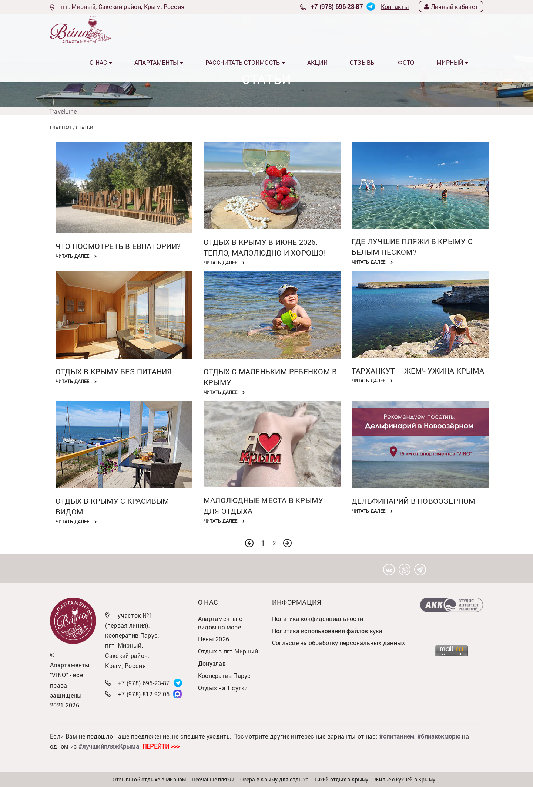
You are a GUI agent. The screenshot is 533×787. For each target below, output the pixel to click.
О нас (178, 29)
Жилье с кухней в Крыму (404, 779)
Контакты (395, 6)
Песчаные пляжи (213, 779)
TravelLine (63, 111)
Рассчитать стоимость (296, 29)
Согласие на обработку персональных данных (338, 642)
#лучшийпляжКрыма (108, 746)
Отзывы (392, 29)
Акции (356, 29)
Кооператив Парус (224, 675)
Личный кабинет (451, 6)
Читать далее (76, 256)
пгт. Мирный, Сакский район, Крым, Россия (122, 6)
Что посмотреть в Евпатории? (118, 246)
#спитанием (396, 736)
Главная (60, 128)
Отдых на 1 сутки (223, 688)
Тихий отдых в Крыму (341, 779)
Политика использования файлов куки (327, 631)
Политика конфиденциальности (317, 618)
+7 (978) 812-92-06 (144, 694)
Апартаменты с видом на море (220, 623)
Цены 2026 (213, 639)
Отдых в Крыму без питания (114, 371)
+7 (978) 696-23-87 (337, 6)
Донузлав (212, 663)
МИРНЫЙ (461, 29)
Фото (425, 29)
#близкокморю (438, 736)
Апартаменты (225, 29)
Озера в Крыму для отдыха (274, 779)
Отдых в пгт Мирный (228, 651)
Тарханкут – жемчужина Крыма (418, 370)
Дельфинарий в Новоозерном (414, 501)
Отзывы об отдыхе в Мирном (149, 779)
